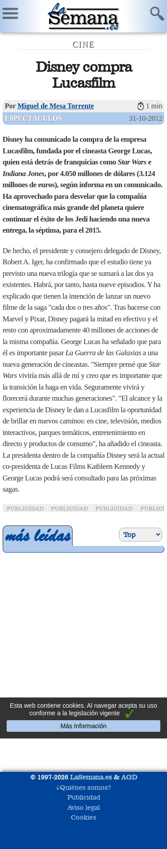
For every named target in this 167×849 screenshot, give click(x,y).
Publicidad (83, 797)
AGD (129, 777)
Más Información (83, 726)
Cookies (83, 817)
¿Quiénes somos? (83, 787)
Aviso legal (83, 807)
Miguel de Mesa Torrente (55, 106)
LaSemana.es (91, 777)
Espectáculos (33, 118)
